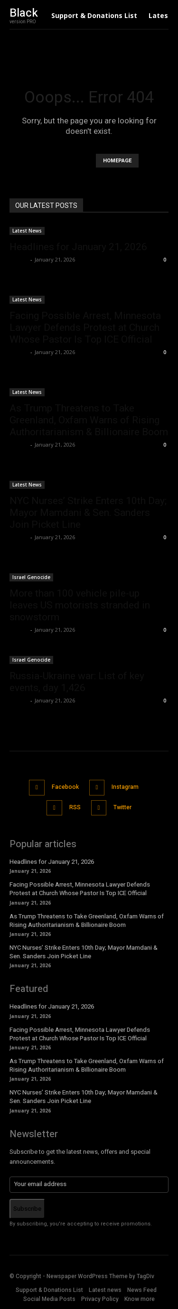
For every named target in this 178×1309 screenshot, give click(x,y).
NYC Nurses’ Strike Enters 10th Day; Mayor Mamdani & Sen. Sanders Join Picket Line (88, 512)
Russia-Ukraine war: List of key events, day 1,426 (76, 681)
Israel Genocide (31, 577)
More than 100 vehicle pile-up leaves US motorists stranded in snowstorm (79, 605)
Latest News (27, 230)
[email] (89, 1185)
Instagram (125, 787)
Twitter (122, 807)
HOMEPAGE (117, 161)
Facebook (65, 787)
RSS (75, 807)
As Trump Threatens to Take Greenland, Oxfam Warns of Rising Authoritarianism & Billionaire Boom (88, 420)
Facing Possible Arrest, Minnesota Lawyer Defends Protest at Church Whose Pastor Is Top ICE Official (85, 327)
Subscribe (27, 1208)
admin (18, 259)
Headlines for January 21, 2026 (78, 246)
